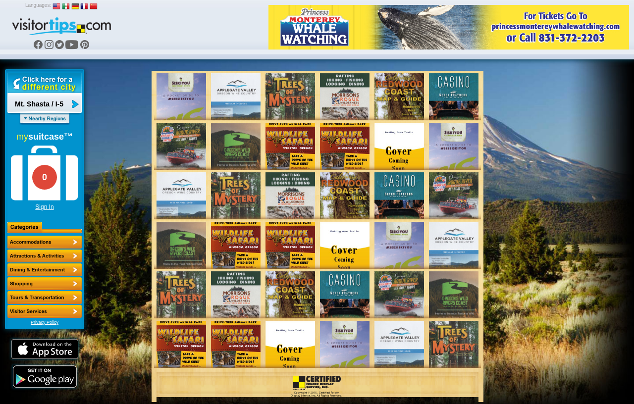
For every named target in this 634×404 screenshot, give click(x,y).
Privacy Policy (44, 322)
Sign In (44, 206)
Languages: (38, 5)
